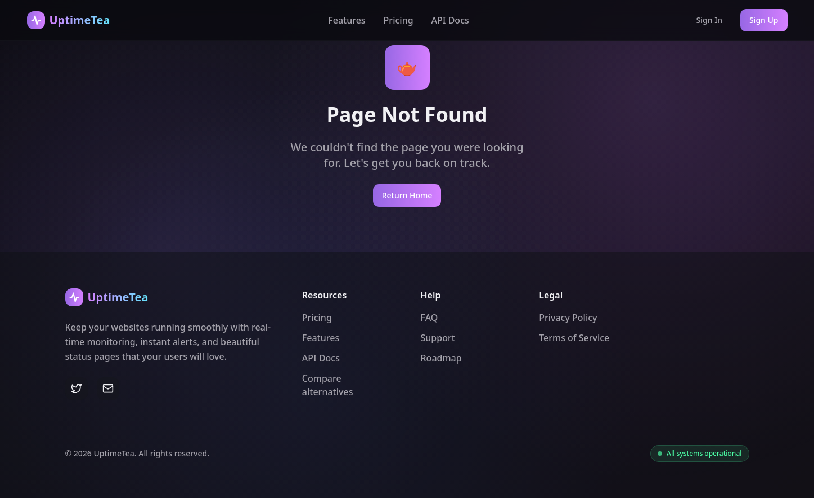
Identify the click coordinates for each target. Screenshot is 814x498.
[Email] (108, 388)
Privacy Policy (568, 317)
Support (438, 338)
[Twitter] (76, 388)
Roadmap (441, 358)
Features (346, 20)
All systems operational (704, 453)
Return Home (407, 195)
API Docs (450, 20)
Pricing (398, 20)
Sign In (709, 20)
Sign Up (764, 20)
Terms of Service (574, 338)
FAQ (429, 317)
